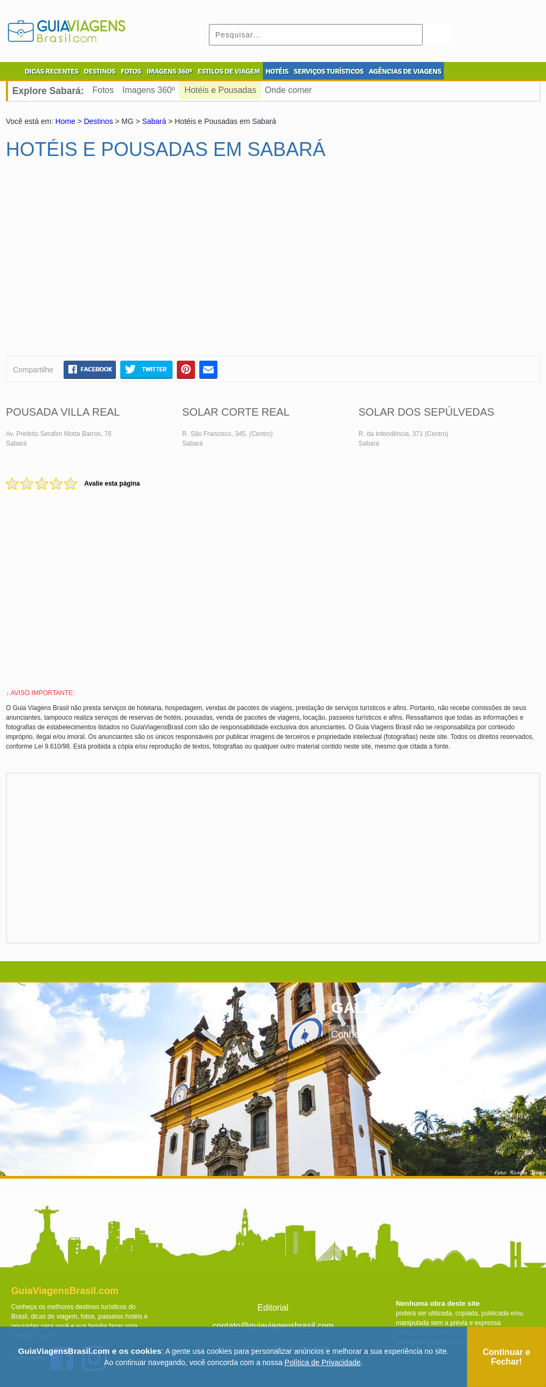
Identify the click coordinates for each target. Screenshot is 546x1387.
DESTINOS (99, 71)
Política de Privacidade (323, 1362)
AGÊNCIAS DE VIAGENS (405, 71)
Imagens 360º (148, 90)
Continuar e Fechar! (506, 1356)
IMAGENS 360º (169, 71)
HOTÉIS (277, 71)
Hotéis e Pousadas (220, 90)
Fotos (103, 90)
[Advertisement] (109, 262)
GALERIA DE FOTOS (410, 1007)
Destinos (98, 121)
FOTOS (131, 71)
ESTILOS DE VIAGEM (229, 71)
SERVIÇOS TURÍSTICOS (328, 71)
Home (65, 121)
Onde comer (288, 90)
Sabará (154, 121)
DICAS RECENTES (52, 71)
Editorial (273, 1307)
